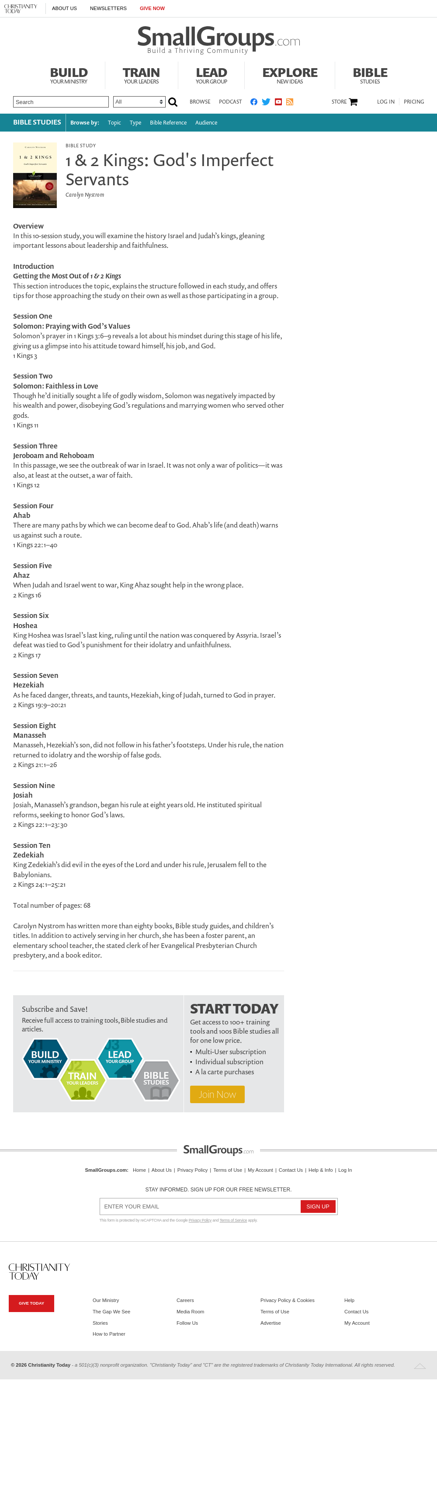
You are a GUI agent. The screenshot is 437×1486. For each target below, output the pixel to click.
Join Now (217, 1094)
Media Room (190, 1311)
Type (135, 122)
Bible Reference (168, 122)
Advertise (270, 1323)
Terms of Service (233, 1220)
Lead (211, 74)
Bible (370, 74)
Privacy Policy (192, 1170)
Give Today (31, 1303)
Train (141, 74)
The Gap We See (111, 1311)
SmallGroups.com (106, 1170)
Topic (114, 122)
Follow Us (187, 1323)
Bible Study (81, 145)
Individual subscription (229, 1061)
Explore (289, 74)
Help (349, 1300)
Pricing (414, 101)
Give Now (152, 8)
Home (139, 1170)
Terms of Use (227, 1170)
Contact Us (291, 1170)
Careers (185, 1300)
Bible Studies (37, 122)
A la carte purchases (224, 1071)
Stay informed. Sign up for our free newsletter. (218, 1190)
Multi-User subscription (230, 1051)
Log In (386, 101)
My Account (260, 1170)
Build (68, 74)
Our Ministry (106, 1300)
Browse (200, 101)
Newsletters (108, 8)
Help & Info (321, 1170)
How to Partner (109, 1334)
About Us (64, 8)
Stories (100, 1323)
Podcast (230, 101)
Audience (206, 122)
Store (339, 101)
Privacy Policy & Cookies (287, 1300)
